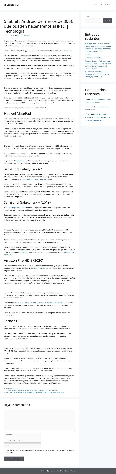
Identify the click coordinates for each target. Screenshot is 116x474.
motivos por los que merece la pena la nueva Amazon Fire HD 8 (39, 303)
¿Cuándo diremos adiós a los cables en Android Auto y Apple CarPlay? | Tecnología (97, 74)
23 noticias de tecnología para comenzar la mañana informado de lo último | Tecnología (35, 392)
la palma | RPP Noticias (94, 58)
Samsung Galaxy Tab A (16, 207)
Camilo (87, 54)
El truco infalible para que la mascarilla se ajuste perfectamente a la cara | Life (32, 390)
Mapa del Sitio (105, 5)
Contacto (93, 5)
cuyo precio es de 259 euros (34, 179)
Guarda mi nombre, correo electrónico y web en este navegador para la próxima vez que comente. (40, 451)
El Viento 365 (11, 5)
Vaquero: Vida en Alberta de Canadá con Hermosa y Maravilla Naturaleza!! (98, 117)
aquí (59, 383)
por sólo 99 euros (37, 268)
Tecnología (9, 388)
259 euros (20, 161)
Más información (66, 51)
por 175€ (22, 252)
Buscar (87, 17)
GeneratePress (70, 471)
